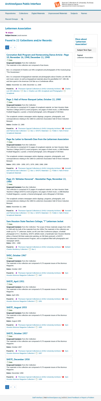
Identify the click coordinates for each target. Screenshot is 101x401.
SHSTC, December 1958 (18, 359)
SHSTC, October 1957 (17, 333)
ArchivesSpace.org (54, 397)
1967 (40, 275)
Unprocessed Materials (57, 13)
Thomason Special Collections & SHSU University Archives (39, 89)
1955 (40, 327)
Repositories (10, 13)
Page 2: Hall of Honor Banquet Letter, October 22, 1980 (33, 99)
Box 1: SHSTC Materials (40, 131)
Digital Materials (38, 13)
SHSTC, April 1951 (15, 281)
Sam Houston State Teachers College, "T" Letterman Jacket (34, 221)
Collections (23, 13)
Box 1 (34, 249)
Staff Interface (37, 397)
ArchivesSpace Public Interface (23, 4)
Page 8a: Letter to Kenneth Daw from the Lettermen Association (37, 139)
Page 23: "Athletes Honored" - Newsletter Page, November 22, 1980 (36, 180)
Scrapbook (10, 93)
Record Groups (11, 19)
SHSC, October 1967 (16, 255)
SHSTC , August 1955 (16, 307)
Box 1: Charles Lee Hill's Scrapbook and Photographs (43, 91)
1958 (40, 379)
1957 (40, 353)
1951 (40, 301)
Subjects (74, 13)
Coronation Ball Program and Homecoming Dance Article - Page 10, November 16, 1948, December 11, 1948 (37, 56)
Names (84, 13)
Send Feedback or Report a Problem (81, 397)
